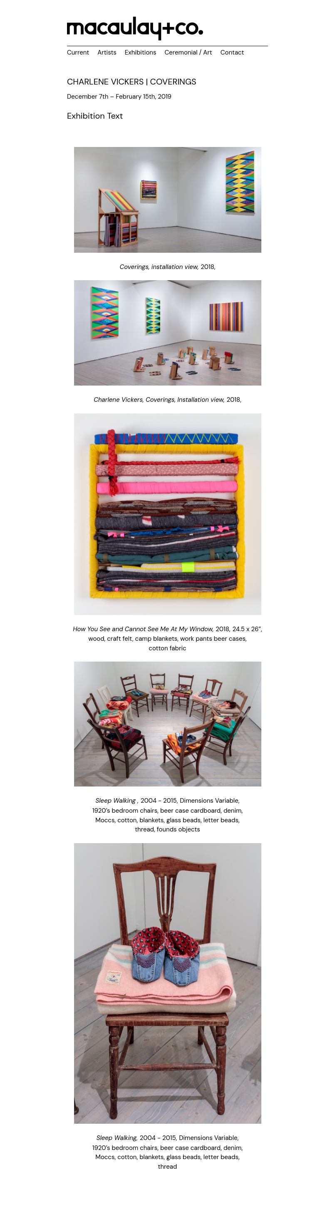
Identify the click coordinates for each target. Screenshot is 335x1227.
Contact (232, 52)
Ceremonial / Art (188, 52)
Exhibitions (140, 52)
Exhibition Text (95, 115)
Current (78, 52)
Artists (107, 52)
